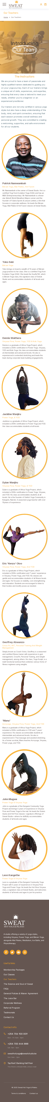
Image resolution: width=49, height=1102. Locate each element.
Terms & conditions (18, 1093)
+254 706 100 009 (18, 1033)
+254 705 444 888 (18, 1043)
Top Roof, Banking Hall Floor (20, 1063)
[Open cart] (45, 4)
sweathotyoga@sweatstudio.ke (22, 1053)
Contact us (34, 1093)
